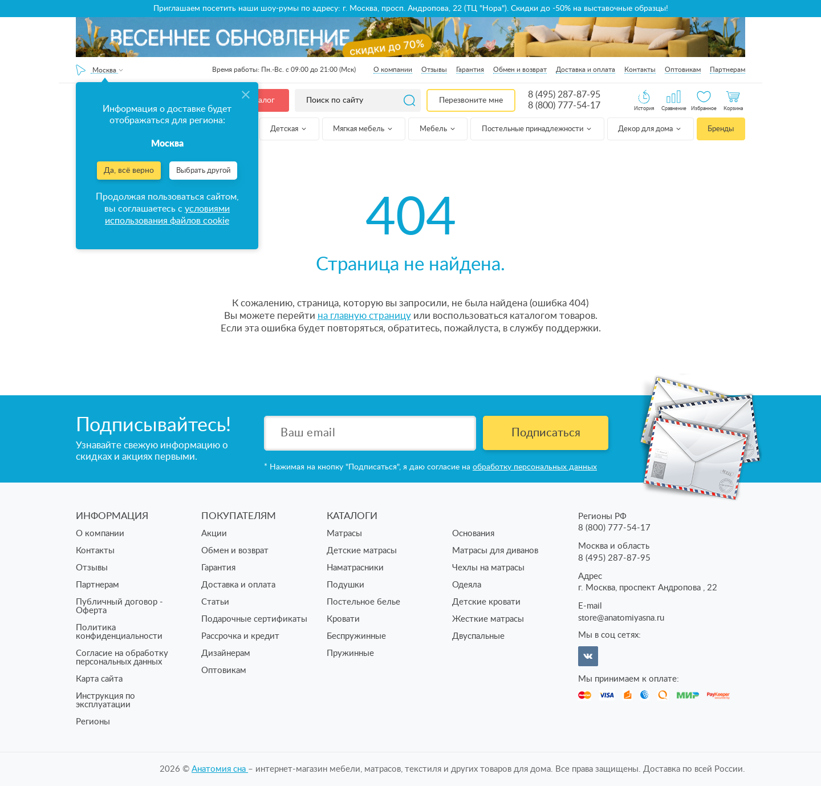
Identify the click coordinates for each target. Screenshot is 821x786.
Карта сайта (99, 679)
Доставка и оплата (585, 69)
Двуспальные (478, 636)
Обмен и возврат (520, 69)
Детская (289, 129)
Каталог (260, 100)
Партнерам (727, 69)
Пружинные (350, 653)
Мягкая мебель (363, 129)
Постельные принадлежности (537, 129)
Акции (214, 533)
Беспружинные (356, 636)
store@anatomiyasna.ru (621, 618)
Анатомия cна (220, 769)
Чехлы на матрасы (488, 568)
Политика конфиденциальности (119, 632)
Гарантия (470, 69)
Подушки (345, 585)
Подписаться (545, 433)
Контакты (640, 69)
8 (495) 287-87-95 (564, 94)
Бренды (721, 129)
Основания (473, 533)
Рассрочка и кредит (240, 636)
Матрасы (344, 533)
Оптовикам (683, 69)
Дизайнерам (225, 653)
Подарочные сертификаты (254, 619)
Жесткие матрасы (488, 619)
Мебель (438, 129)
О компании (392, 69)
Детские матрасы (362, 550)
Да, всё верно (129, 171)
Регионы (93, 722)
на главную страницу (364, 316)
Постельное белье (363, 602)
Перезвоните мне (471, 100)
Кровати (343, 619)
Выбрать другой (203, 171)
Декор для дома (650, 129)
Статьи (215, 602)
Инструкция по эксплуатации (105, 700)
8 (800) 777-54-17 (564, 105)
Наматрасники (355, 568)
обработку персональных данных (535, 467)
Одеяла (466, 585)
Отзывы (434, 69)
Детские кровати (486, 602)
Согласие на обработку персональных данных (122, 657)
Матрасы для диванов (495, 550)
